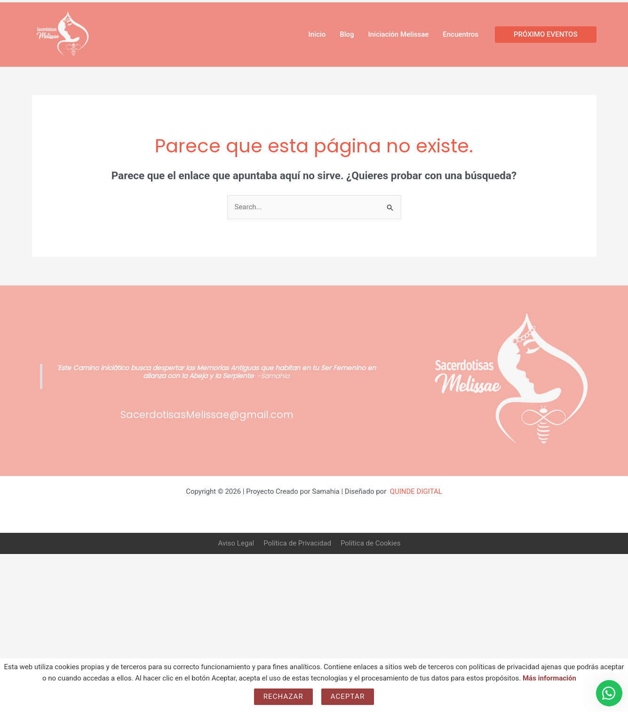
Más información (549, 678)
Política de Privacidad (297, 543)
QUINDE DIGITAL (416, 491)
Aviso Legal (236, 543)
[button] (545, 34)
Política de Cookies (371, 543)
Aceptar (348, 696)
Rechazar (283, 696)
